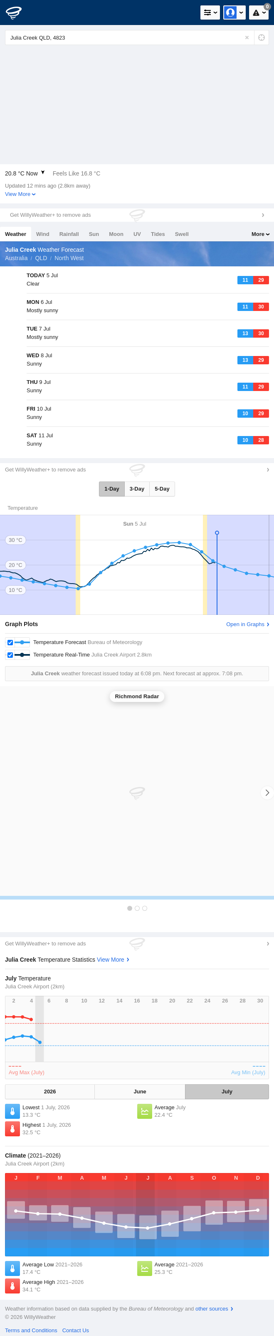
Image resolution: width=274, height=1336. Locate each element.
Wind (42, 234)
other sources (211, 1309)
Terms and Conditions (31, 1330)
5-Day (162, 489)
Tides (158, 234)
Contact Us (75, 1330)
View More (17, 194)
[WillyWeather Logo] (18, 12)
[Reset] (247, 37)
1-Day (111, 489)
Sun (94, 234)
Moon (116, 234)
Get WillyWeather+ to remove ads (50, 215)
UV (137, 234)
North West (69, 258)
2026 (50, 1091)
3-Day (137, 489)
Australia (16, 258)
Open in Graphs (245, 624)
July (227, 1091)
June (140, 1091)
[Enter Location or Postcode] (137, 37)
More (258, 234)
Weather (15, 234)
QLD (41, 258)
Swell (182, 234)
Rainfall (69, 234)
